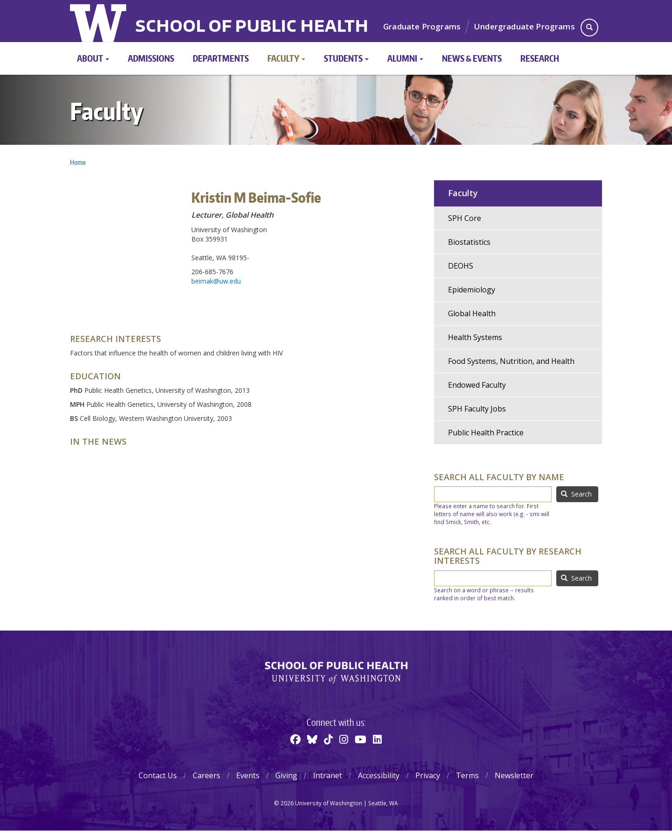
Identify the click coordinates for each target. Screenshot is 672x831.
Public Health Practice (486, 432)
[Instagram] (343, 739)
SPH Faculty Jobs (477, 409)
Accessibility (378, 775)
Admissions (151, 58)
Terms (467, 775)
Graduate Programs (422, 26)
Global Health (472, 313)
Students (346, 58)
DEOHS (460, 266)
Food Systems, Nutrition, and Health (511, 361)
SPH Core (464, 218)
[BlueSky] (312, 739)
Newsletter (514, 775)
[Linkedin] (377, 739)
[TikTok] (328, 739)
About (93, 58)
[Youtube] (360, 739)
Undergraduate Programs (524, 26)
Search (576, 494)
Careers (206, 775)
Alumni (405, 58)
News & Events (472, 58)
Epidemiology (471, 289)
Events (247, 775)
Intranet (327, 775)
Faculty (286, 58)
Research (539, 58)
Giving (286, 775)
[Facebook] (295, 739)
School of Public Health (252, 27)
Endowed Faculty (477, 385)
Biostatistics (469, 242)
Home (77, 162)
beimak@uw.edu (216, 281)
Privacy (427, 775)
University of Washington (99, 21)
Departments (221, 58)
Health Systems (475, 337)
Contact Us (158, 775)
